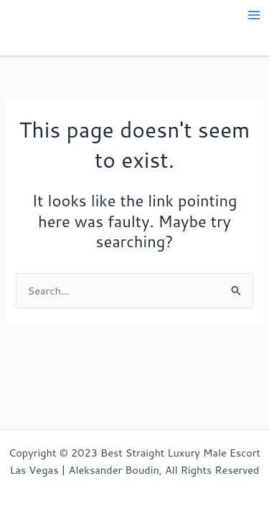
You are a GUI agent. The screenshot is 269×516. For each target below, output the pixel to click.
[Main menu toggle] (254, 15)
